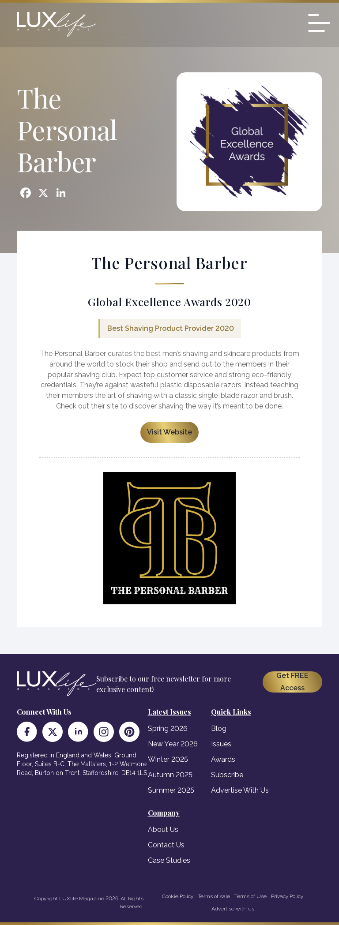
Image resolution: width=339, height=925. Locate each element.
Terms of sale (214, 896)
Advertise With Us (240, 790)
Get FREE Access (292, 681)
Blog (218, 728)
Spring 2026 (168, 728)
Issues (221, 744)
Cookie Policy (177, 896)
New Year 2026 (173, 744)
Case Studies (169, 860)
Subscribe (227, 775)
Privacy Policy (287, 896)
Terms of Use (250, 896)
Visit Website (169, 432)
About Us (163, 829)
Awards (223, 759)
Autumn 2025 (170, 775)
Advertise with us (232, 909)
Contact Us (166, 845)
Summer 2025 (171, 790)
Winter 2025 (168, 759)
